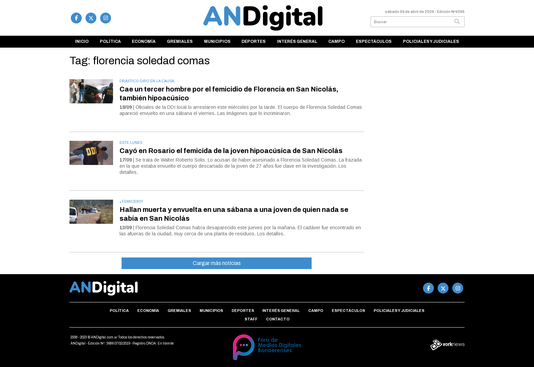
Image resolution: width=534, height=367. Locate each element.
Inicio (82, 41)
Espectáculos (374, 41)
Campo (336, 41)
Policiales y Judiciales (431, 41)
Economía (144, 41)
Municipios (217, 41)
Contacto (277, 319)
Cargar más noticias (217, 263)
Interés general (297, 41)
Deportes (253, 41)
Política (110, 41)
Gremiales (180, 41)
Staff (251, 319)
